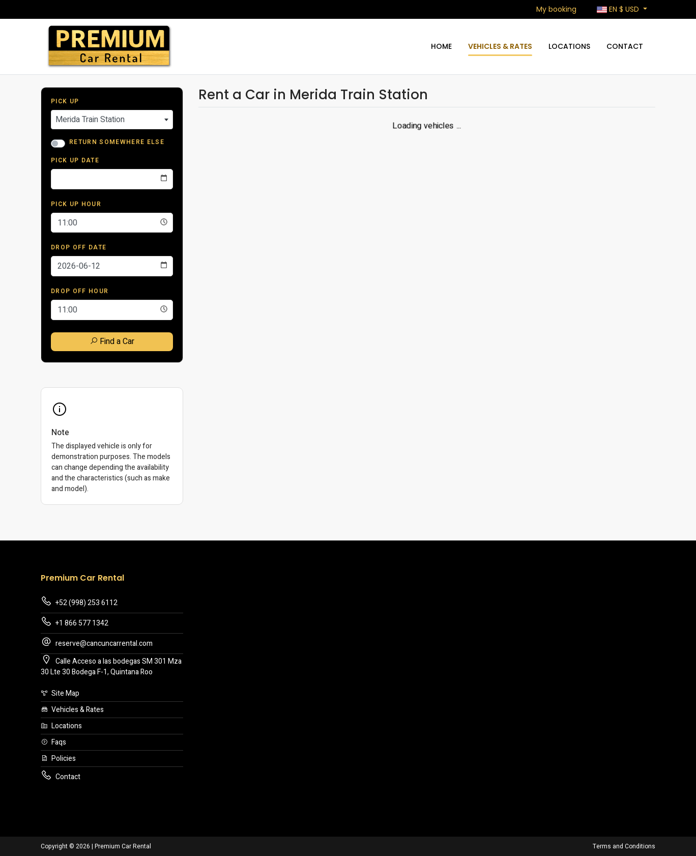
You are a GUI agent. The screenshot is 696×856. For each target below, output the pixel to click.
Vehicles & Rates (500, 46)
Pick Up (65, 101)
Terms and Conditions (624, 846)
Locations (569, 46)
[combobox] (112, 119)
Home (441, 46)
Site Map (60, 693)
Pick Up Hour (76, 204)
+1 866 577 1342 (74, 622)
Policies (58, 758)
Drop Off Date (78, 247)
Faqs (53, 742)
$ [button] (619, 9)
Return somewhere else (116, 142)
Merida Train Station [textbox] (90, 119)
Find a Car (112, 341)
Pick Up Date (75, 160)
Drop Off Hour (79, 291)
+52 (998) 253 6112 (79, 601)
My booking (556, 9)
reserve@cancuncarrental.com (97, 642)
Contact (624, 46)
